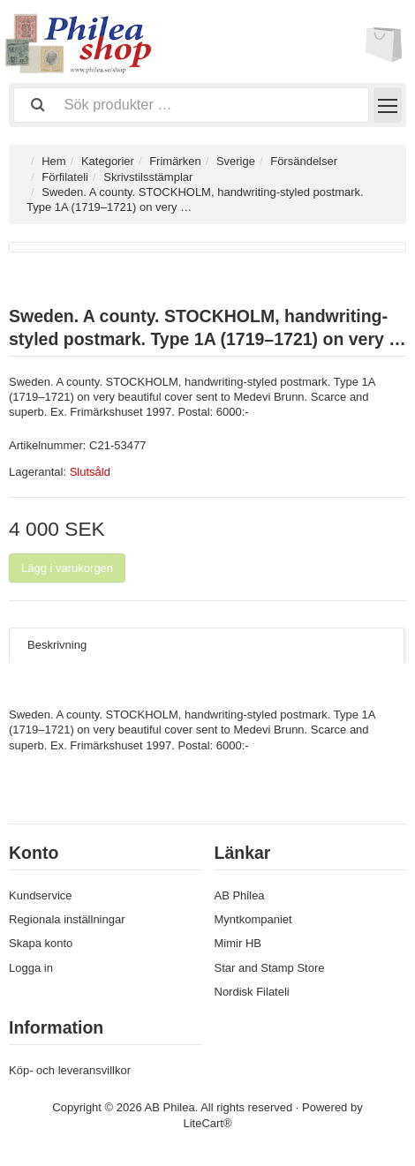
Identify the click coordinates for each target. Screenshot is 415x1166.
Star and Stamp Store (270, 967)
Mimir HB (238, 943)
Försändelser (303, 161)
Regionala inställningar (67, 919)
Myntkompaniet (253, 919)
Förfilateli (65, 177)
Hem (53, 161)
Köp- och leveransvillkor (70, 1070)
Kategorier (107, 161)
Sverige (235, 161)
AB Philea (240, 895)
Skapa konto (40, 943)
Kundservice (40, 895)
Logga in (31, 967)
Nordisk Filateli (252, 991)
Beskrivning (57, 644)
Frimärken (175, 161)
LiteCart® (207, 1123)
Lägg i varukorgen (67, 568)
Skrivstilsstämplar (147, 177)
